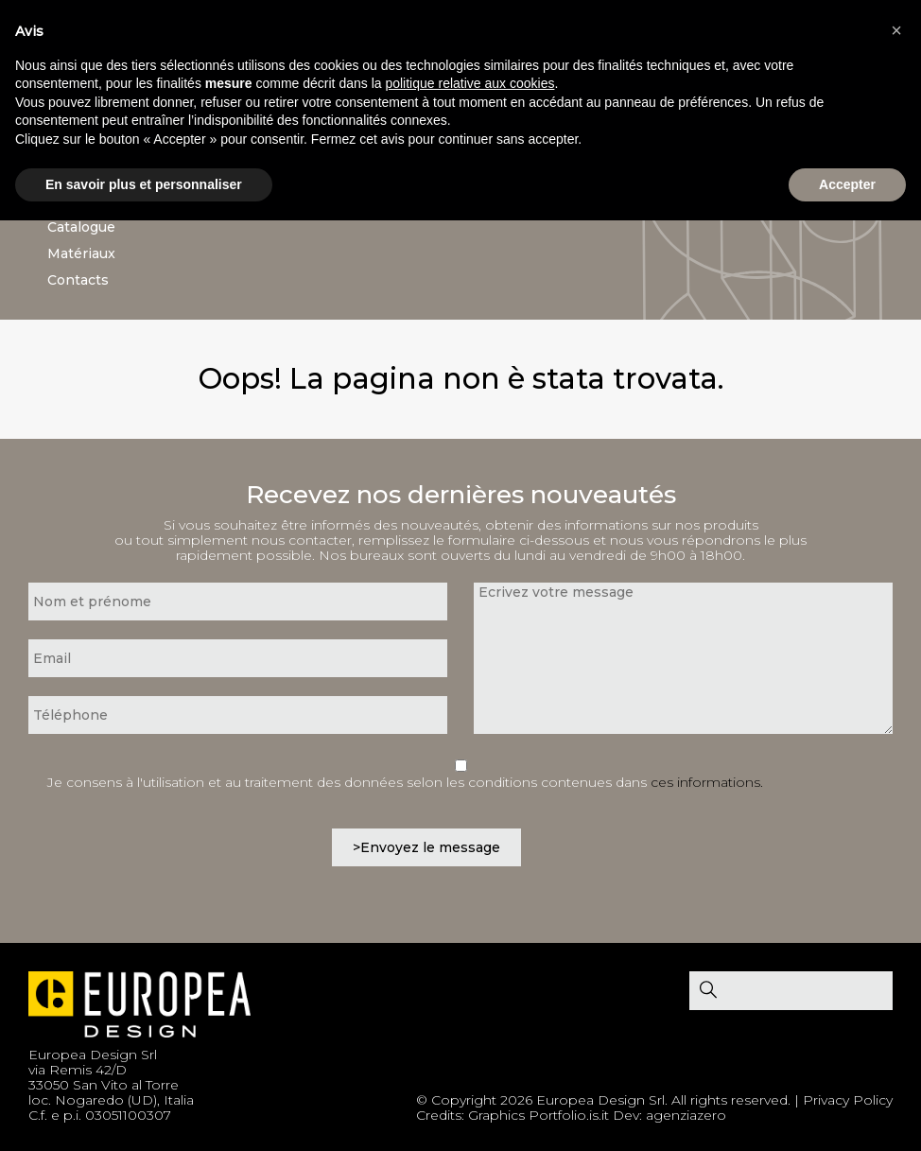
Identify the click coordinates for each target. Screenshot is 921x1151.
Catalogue (81, 226)
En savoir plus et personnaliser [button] (143, 184)
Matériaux (81, 253)
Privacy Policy (848, 1099)
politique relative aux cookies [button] (469, 83)
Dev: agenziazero (669, 1115)
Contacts (78, 279)
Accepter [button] (847, 184)
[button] (896, 30)
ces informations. (707, 782)
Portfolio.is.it (569, 1115)
